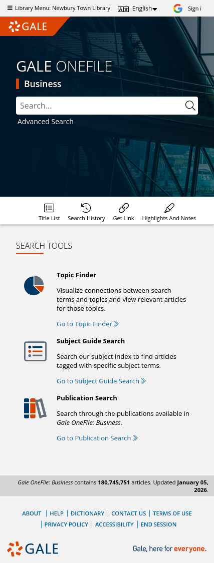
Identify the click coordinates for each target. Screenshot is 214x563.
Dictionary (87, 513)
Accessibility (114, 524)
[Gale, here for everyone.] (170, 549)
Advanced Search (46, 121)
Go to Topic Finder (88, 323)
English (142, 8)
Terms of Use (172, 513)
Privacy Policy (66, 524)
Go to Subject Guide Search (101, 380)
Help (57, 513)
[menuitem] (49, 210)
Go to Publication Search (97, 437)
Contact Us (128, 513)
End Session (159, 524)
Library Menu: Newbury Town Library (57, 8)
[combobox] (107, 106)
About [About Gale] (31, 513)
